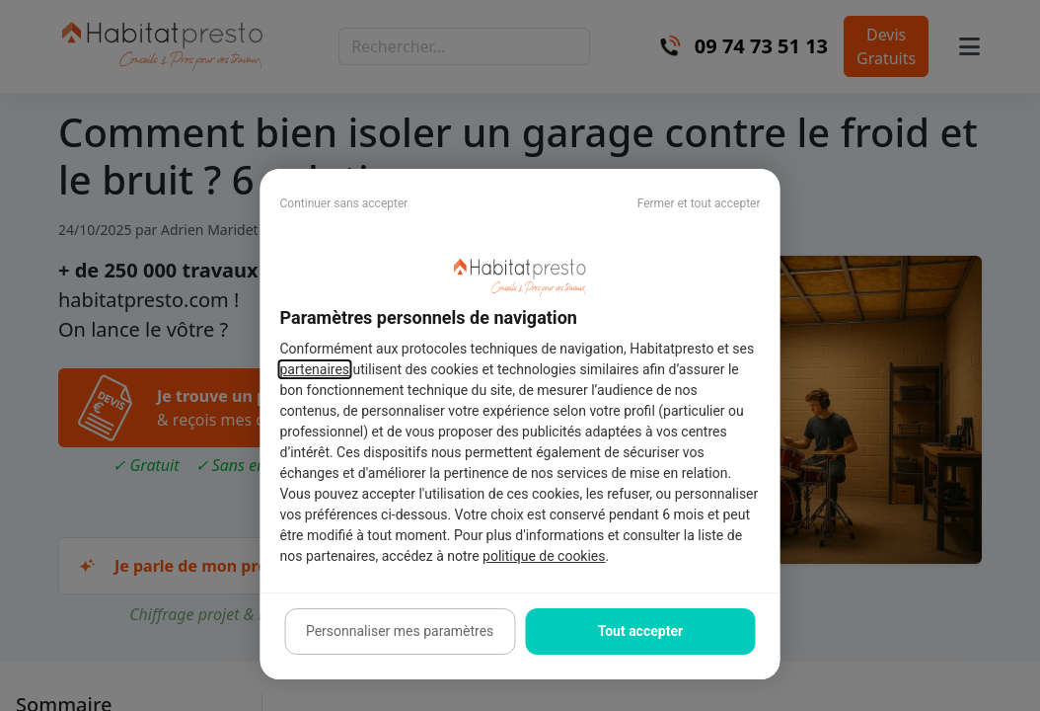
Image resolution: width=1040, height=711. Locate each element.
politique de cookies (544, 556)
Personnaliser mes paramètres (399, 631)
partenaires (315, 369)
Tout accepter (640, 631)
